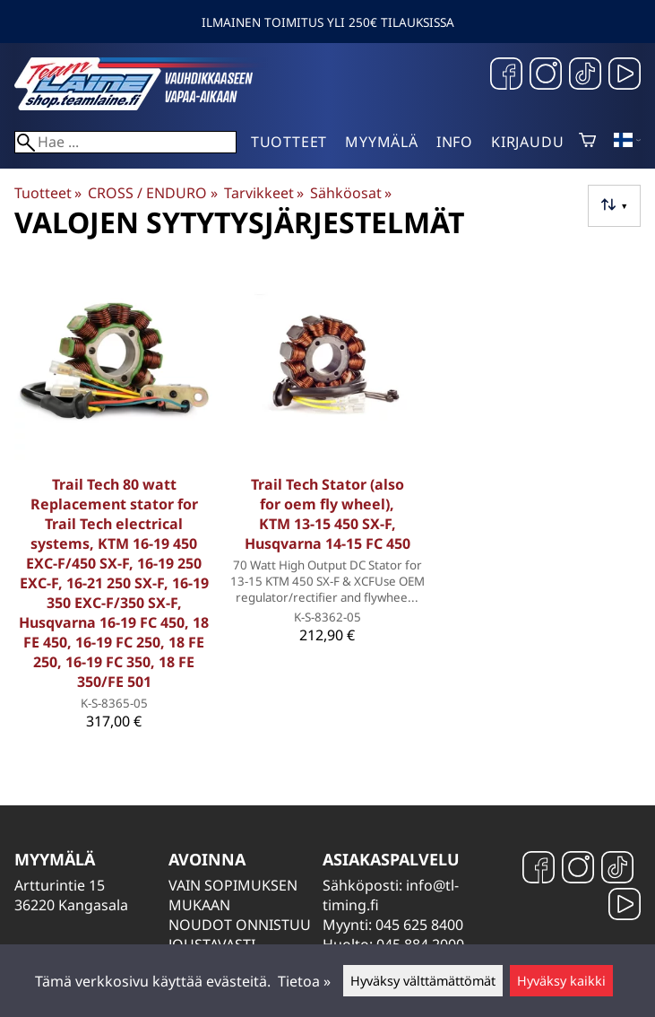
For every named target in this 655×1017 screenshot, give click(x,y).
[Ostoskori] (587, 142)
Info (454, 142)
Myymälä (381, 142)
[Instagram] (546, 75)
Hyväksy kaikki (561, 980)
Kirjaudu (527, 142)
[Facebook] (506, 75)
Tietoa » (304, 981)
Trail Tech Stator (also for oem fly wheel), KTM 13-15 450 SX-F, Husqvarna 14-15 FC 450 (327, 513)
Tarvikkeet (264, 193)
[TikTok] (585, 75)
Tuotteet (289, 142)
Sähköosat (351, 193)
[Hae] (125, 142)
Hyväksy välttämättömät (423, 980)
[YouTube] (624, 75)
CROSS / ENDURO (152, 193)
